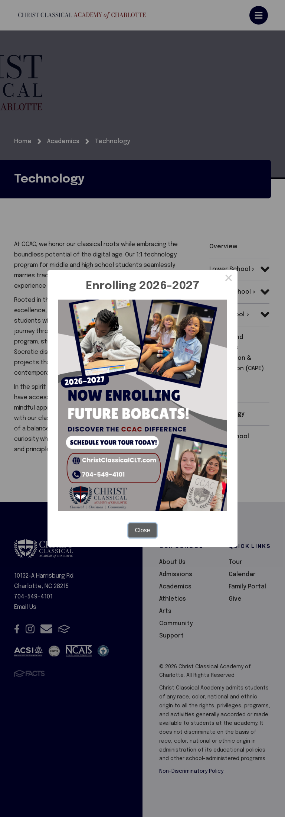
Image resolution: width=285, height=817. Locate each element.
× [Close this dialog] (228, 279)
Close (142, 530)
